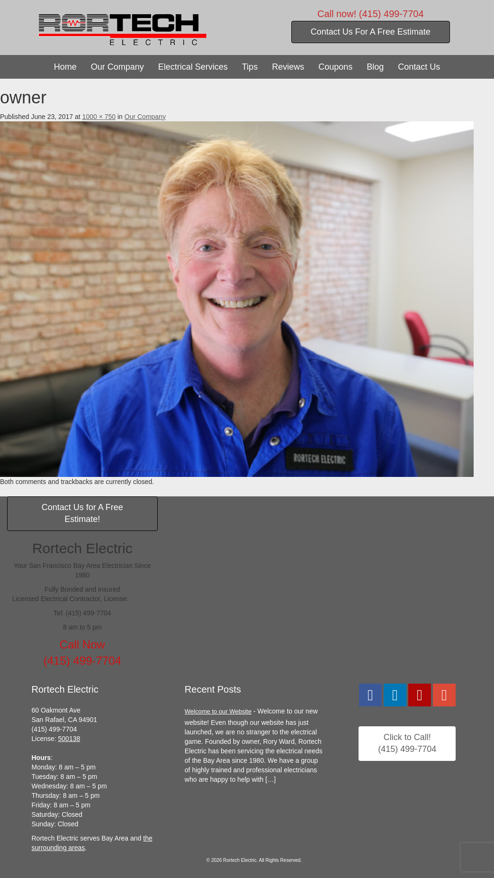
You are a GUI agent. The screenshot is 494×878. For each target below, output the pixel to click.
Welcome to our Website (218, 711)
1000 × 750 (99, 116)
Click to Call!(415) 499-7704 (407, 743)
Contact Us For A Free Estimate (371, 32)
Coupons (335, 67)
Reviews (288, 67)
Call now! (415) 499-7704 (370, 14)
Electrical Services (193, 67)
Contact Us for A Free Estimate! (82, 513)
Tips (250, 67)
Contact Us (419, 67)
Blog (375, 67)
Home (65, 67)
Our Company (117, 67)
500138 (141, 599)
